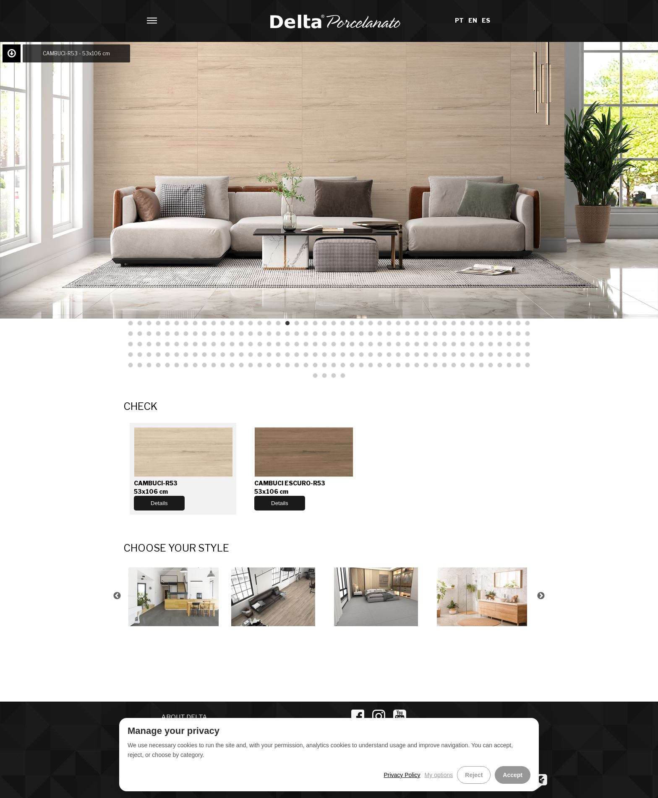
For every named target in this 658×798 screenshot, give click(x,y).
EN (473, 20)
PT (460, 20)
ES (486, 20)
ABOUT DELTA (184, 717)
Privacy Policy (402, 775)
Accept (512, 775)
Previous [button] (117, 596)
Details (159, 503)
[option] (174, 595)
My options (439, 775)
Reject (474, 775)
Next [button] (541, 596)
